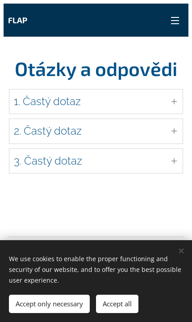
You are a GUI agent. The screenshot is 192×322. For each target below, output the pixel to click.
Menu (175, 20)
